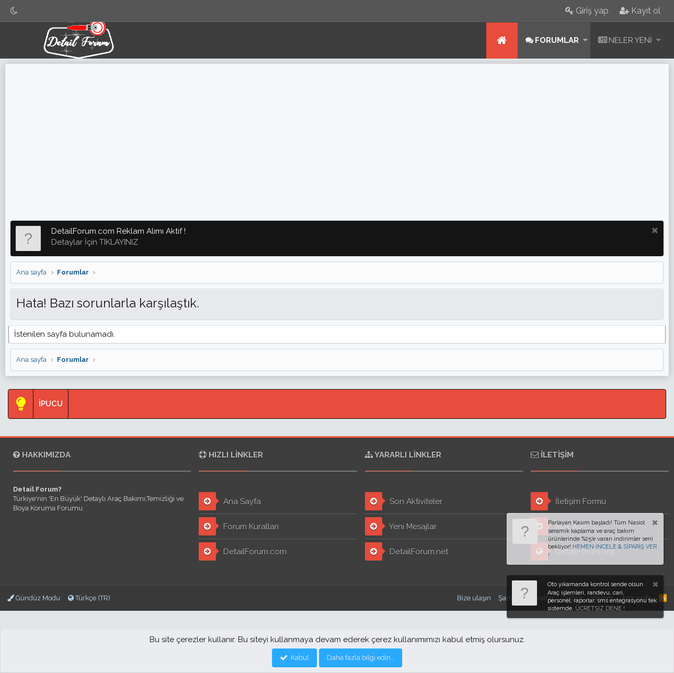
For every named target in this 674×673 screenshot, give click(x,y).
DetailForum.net (406, 551)
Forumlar (557, 40)
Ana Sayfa (230, 501)
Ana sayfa (502, 40)
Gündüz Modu (33, 598)
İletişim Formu (568, 501)
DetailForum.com (243, 551)
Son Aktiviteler (403, 501)
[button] (585, 40)
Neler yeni (630, 40)
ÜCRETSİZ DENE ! (600, 608)
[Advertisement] (337, 142)
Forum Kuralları (239, 526)
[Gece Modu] (14, 10)
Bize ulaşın (474, 598)
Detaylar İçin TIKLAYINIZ (94, 242)
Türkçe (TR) (89, 598)
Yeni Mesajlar (401, 526)
